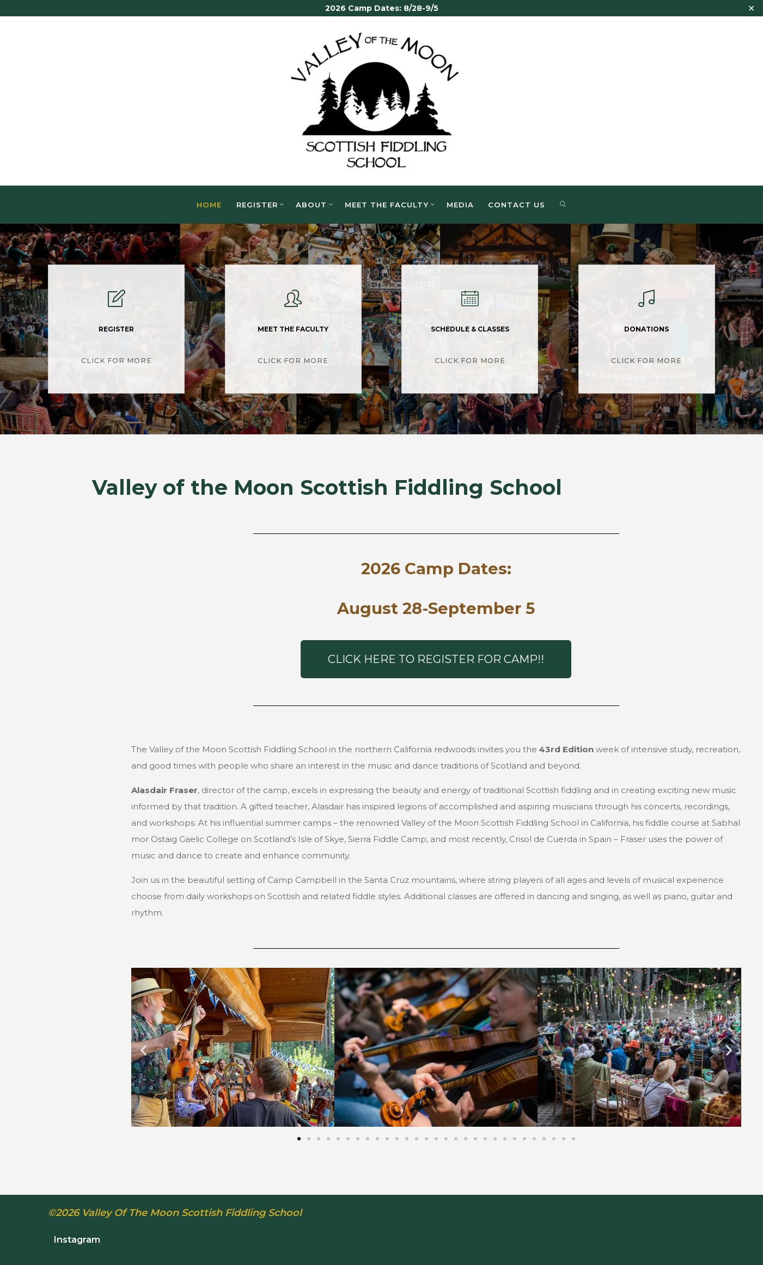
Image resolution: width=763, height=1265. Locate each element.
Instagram (76, 1239)
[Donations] (646, 303)
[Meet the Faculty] (293, 303)
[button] (143, 1050)
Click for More (116, 359)
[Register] (116, 303)
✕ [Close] (751, 8)
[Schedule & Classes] (470, 303)
